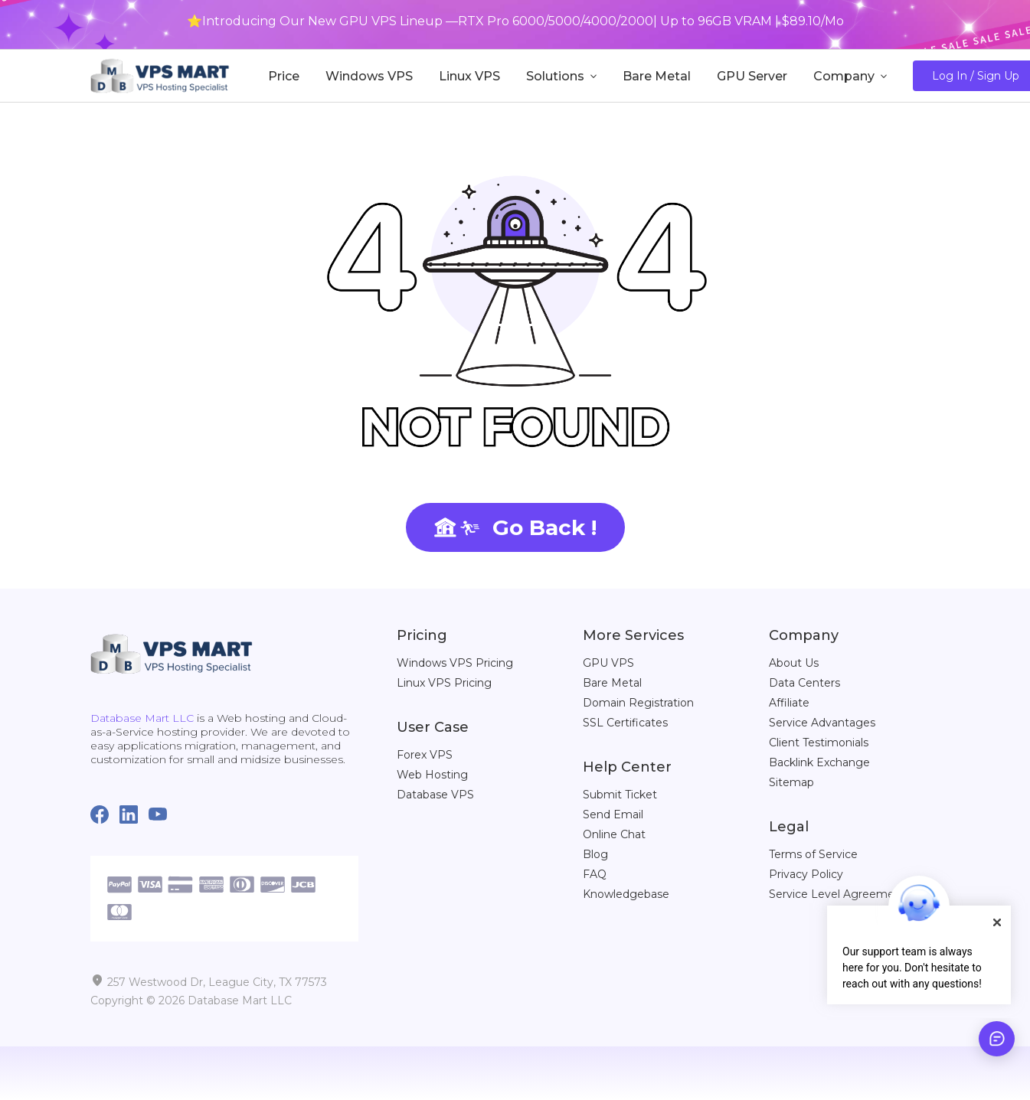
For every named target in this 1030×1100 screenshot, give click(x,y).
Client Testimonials (818, 742)
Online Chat (614, 834)
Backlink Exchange (819, 762)
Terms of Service (813, 854)
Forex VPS (425, 755)
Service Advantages (822, 723)
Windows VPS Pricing (455, 663)
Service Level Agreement (837, 894)
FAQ (595, 874)
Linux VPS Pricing (444, 683)
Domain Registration (638, 703)
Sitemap (791, 782)
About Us (794, 663)
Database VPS (435, 794)
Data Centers (804, 683)
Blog (595, 854)
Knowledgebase (626, 894)
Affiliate (789, 703)
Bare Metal (612, 683)
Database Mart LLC (142, 718)
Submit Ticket (620, 794)
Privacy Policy (806, 874)
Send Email (613, 814)
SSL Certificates (625, 723)
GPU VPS (608, 663)
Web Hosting (432, 775)
